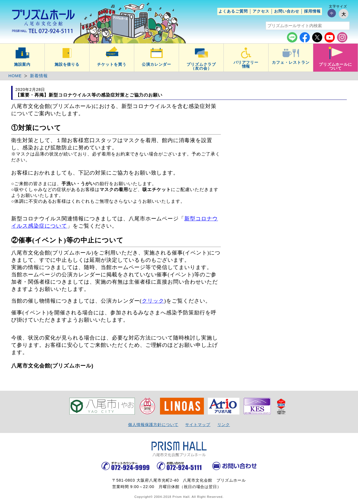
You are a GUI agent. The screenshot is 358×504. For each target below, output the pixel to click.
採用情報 (312, 11)
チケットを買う (111, 64)
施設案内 (22, 64)
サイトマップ (197, 424)
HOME (15, 76)
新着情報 (39, 76)
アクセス (261, 11)
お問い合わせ (286, 11)
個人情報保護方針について (153, 424)
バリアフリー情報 (246, 64)
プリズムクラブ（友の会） (201, 66)
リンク (223, 424)
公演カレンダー (156, 64)
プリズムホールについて (335, 66)
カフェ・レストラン (291, 62)
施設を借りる (67, 64)
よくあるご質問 (233, 11)
